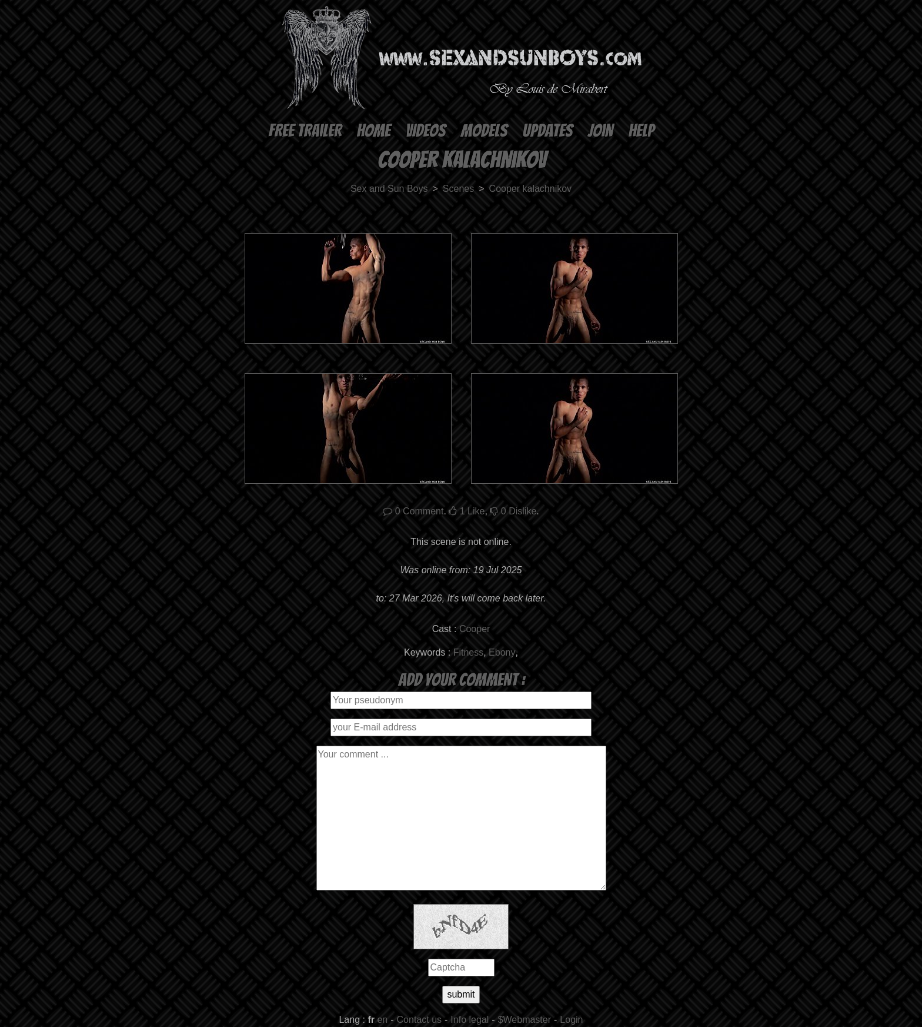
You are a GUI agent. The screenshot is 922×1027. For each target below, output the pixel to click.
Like (467, 511)
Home (373, 131)
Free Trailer (304, 131)
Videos (425, 131)
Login (571, 1020)
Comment (413, 511)
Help (641, 131)
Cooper (474, 629)
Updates (547, 131)
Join (600, 131)
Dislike (513, 511)
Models (483, 131)
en (382, 1020)
